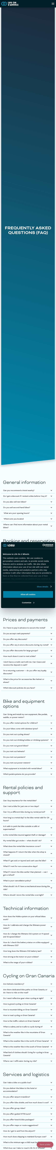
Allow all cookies (28, 594)
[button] (28, 490)
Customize (28, 602)
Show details (42, 586)
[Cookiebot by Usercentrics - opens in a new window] (42, 545)
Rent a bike (45, 1144)
